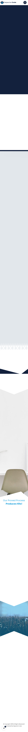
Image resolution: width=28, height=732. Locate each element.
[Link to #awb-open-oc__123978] (25, 2)
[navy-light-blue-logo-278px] (8, 1)
